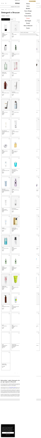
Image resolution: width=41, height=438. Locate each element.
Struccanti (7, 15)
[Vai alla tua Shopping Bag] (39, 3)
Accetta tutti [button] (8, 432)
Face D (10, 387)
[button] (36, 3)
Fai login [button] (12, 6)
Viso (5, 9)
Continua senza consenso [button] (11, 425)
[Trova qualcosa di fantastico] (5, 3)
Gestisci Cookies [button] (8, 434)
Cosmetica (2, 9)
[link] (14, 373)
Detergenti (3, 15)
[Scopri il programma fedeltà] (31, 3)
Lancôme (15, 387)
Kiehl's (12, 387)
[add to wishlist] (9, 22)
